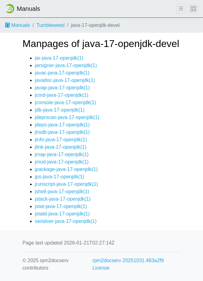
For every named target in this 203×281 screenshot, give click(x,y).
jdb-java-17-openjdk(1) (60, 110)
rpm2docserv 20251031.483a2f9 (128, 260)
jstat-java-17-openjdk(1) (61, 206)
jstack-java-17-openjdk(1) (63, 199)
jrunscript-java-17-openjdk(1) (66, 184)
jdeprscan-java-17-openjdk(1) (67, 117)
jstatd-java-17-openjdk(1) (62, 213)
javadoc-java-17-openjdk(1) (65, 80)
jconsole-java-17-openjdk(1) (65, 102)
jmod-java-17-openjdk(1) (62, 161)
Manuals (17, 25)
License (100, 267)
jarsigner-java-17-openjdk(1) (66, 65)
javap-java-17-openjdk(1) (62, 87)
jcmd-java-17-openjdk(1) (62, 95)
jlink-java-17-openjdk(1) (60, 147)
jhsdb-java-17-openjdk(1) (62, 132)
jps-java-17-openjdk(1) (59, 176)
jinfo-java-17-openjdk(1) (61, 139)
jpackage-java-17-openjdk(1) (66, 169)
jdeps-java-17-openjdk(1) (62, 124)
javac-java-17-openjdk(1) (62, 72)
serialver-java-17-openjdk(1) (66, 221)
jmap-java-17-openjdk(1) (62, 154)
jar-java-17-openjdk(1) (59, 58)
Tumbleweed (50, 25)
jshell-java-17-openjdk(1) (62, 191)
